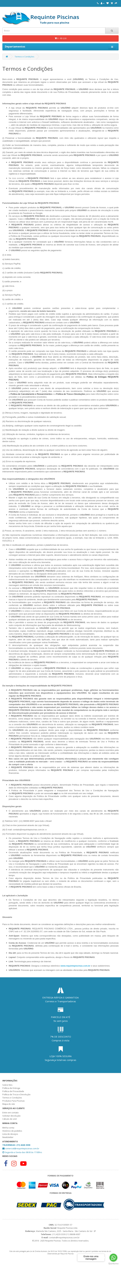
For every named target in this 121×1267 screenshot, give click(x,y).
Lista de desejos (10, 1134)
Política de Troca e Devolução (16, 1094)
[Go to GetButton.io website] (113, 1264)
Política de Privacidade (13, 1091)
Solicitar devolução (11, 1115)
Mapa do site (8, 1104)
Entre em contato (10, 1112)
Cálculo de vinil (9, 1118)
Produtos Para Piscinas (13, 1100)
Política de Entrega (11, 1088)
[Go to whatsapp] (113, 1258)
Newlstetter (7, 1137)
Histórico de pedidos (12, 1130)
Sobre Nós (7, 1084)
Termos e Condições (24, 56)
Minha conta (8, 1127)
